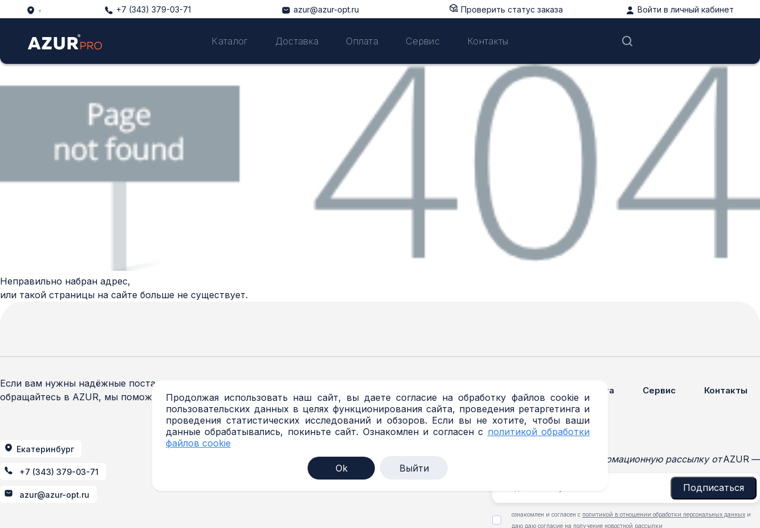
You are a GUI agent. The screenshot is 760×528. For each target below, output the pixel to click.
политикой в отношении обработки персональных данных (663, 514)
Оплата (362, 41)
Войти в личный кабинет (686, 9)
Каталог (229, 41)
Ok (342, 468)
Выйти (414, 468)
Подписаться (713, 487)
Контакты (488, 41)
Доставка (297, 41)
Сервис (423, 41)
